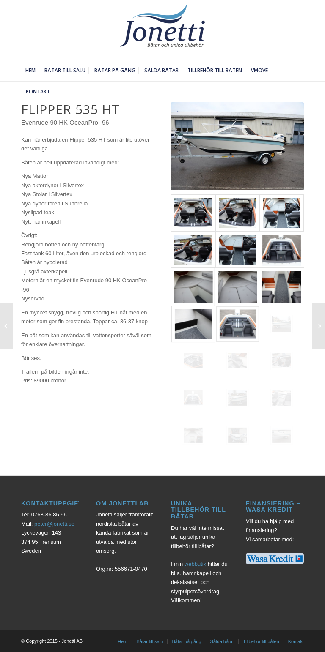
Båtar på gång (186, 641)
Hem (122, 641)
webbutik (195, 564)
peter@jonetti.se (54, 524)
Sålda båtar (222, 641)
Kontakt (296, 641)
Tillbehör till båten (261, 641)
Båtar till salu (150, 641)
